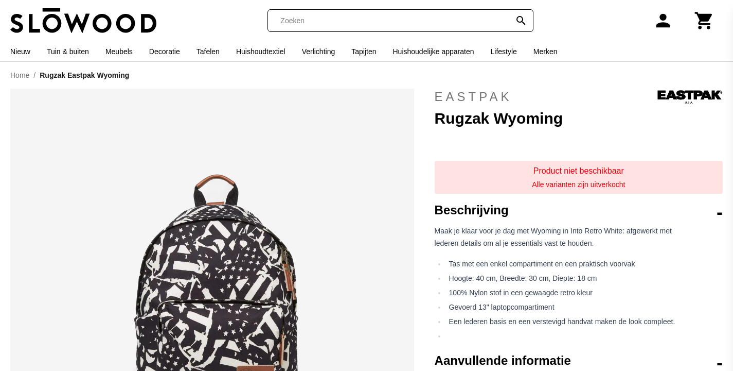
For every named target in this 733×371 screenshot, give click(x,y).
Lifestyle (503, 51)
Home (19, 75)
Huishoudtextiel (260, 51)
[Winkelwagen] (704, 20)
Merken (545, 51)
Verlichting (318, 51)
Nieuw (20, 51)
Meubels (119, 51)
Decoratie (164, 51)
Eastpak (579, 97)
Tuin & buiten (68, 51)
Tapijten (363, 51)
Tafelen (208, 51)
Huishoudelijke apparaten (433, 51)
